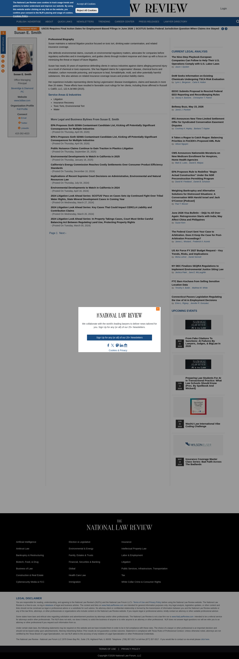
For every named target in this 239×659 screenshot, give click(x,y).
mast (117, 345)
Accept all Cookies (86, 4)
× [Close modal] (158, 309)
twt (113, 345)
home (125, 345)
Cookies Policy (20, 16)
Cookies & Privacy (118, 350)
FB (108, 345)
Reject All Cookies (87, 10)
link (121, 345)
